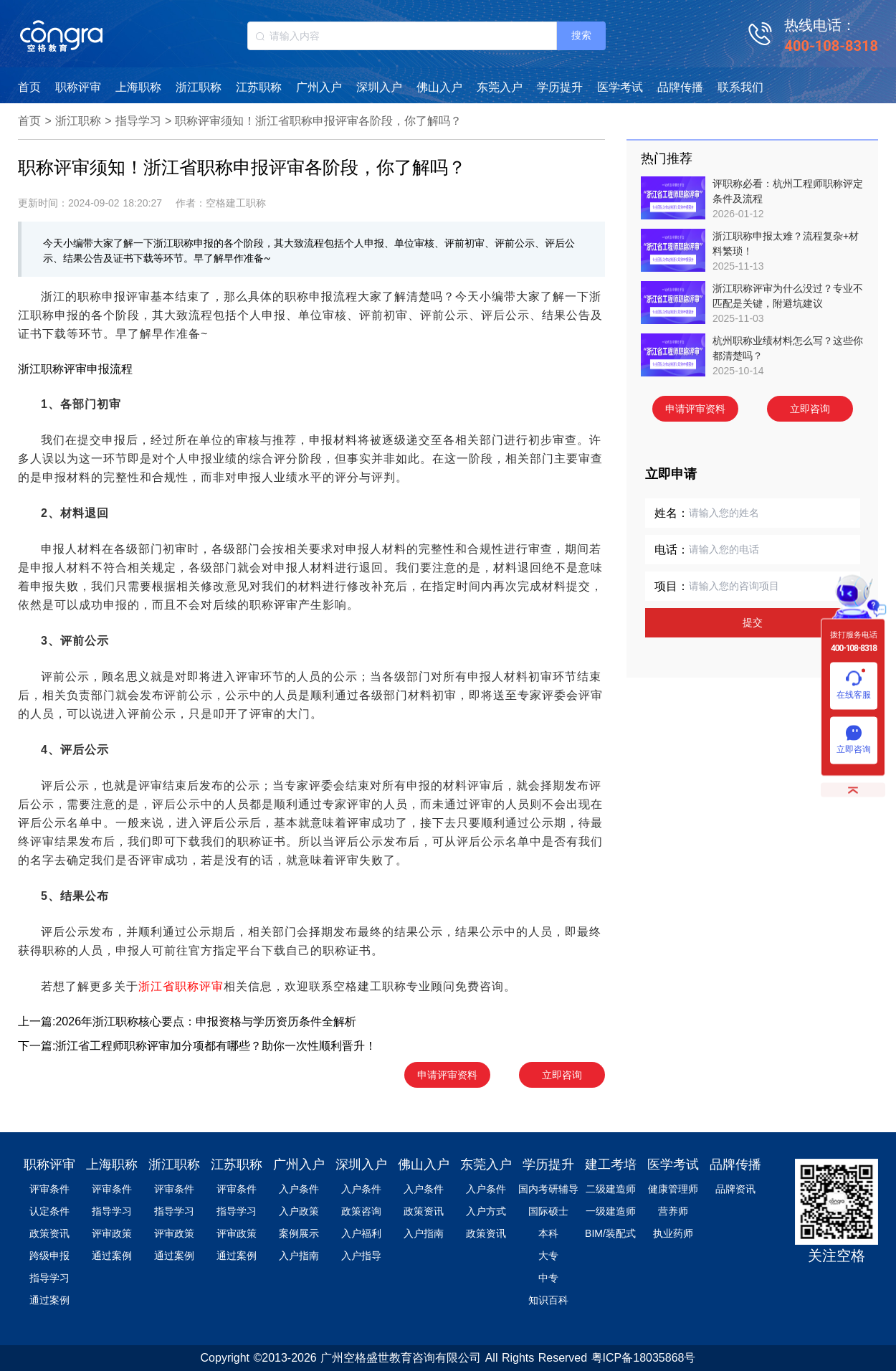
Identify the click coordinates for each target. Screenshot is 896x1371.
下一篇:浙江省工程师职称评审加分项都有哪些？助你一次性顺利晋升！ (197, 1046)
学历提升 (560, 87)
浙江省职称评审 (181, 986)
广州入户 (319, 87)
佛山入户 (439, 87)
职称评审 (78, 87)
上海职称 (138, 87)
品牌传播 (680, 87)
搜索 (581, 35)
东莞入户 (500, 87)
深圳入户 (379, 87)
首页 (29, 87)
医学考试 (620, 87)
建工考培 (611, 1164)
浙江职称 (198, 87)
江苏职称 (259, 87)
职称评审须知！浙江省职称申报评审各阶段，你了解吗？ (318, 121)
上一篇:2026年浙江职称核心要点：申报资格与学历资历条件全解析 (187, 1021)
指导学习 (138, 121)
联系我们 (740, 87)
